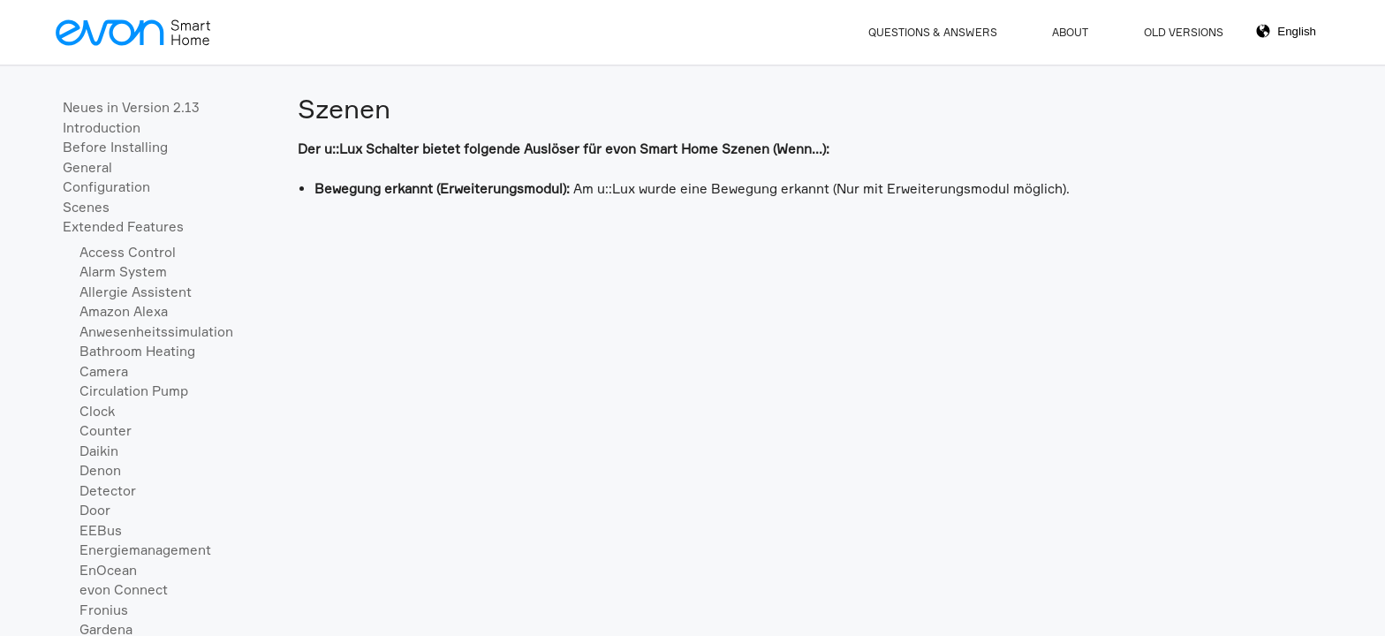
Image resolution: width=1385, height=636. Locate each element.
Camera (103, 371)
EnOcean (108, 570)
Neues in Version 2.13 (131, 107)
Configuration (106, 186)
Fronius (103, 610)
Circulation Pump (133, 390)
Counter (105, 430)
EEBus (100, 530)
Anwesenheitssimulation (156, 331)
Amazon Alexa (123, 311)
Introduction (101, 127)
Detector (107, 490)
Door (94, 510)
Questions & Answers (932, 32)
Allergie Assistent (135, 292)
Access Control (127, 252)
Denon (100, 470)
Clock (97, 411)
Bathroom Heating (137, 351)
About (1070, 32)
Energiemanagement (145, 549)
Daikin (98, 451)
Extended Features (123, 226)
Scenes (86, 207)
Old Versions (1183, 32)
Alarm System (123, 271)
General (87, 167)
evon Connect (123, 589)
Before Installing (115, 147)
